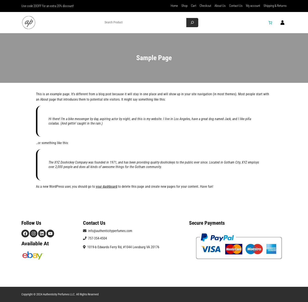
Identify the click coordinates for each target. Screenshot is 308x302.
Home (174, 6)
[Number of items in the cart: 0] (270, 22)
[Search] (192, 22)
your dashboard (106, 186)
